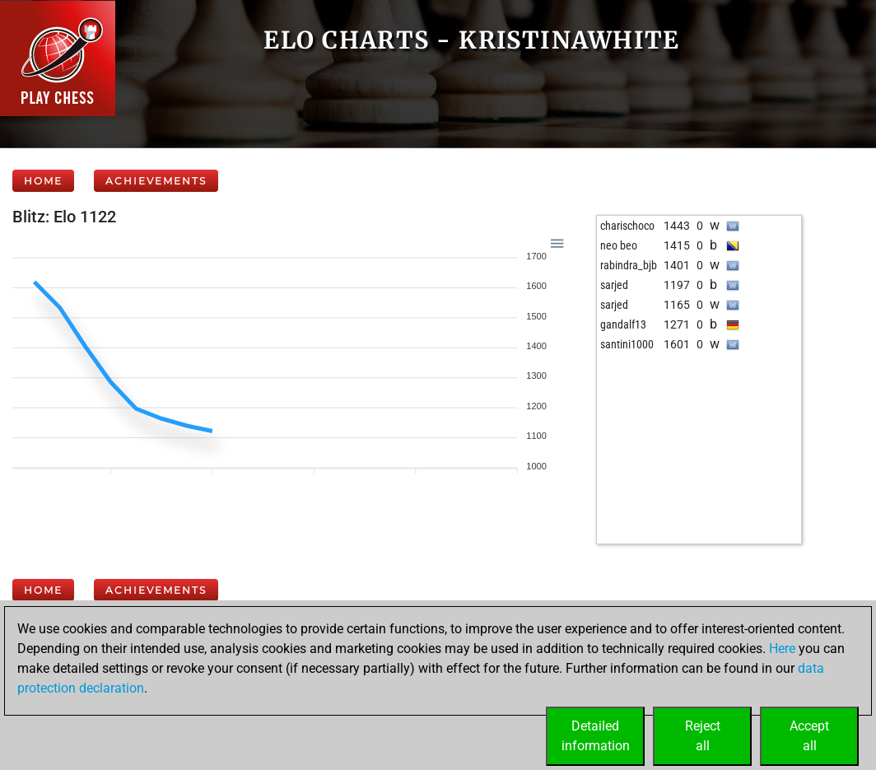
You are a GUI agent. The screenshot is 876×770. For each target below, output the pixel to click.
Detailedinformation (595, 736)
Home (43, 181)
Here (782, 648)
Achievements (156, 181)
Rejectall (702, 736)
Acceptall (809, 736)
